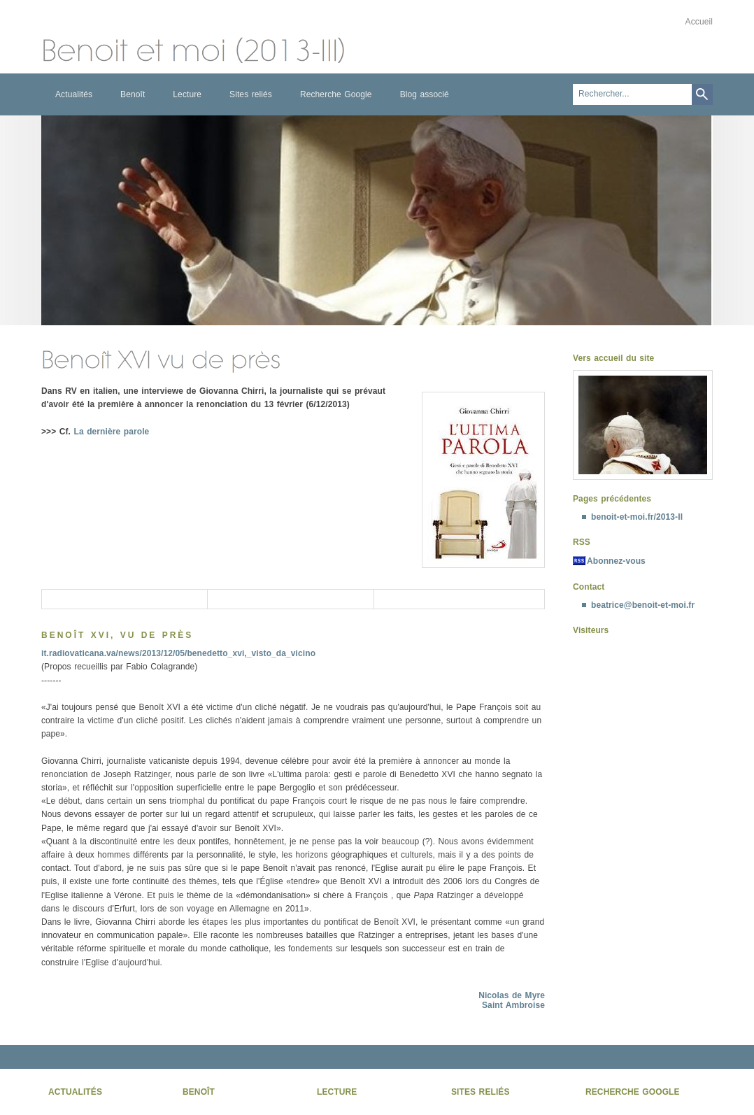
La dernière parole (112, 431)
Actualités (73, 94)
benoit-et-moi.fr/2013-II (637, 517)
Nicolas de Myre (511, 995)
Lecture (187, 94)
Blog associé (424, 94)
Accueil (699, 22)
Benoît (132, 94)
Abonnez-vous (616, 561)
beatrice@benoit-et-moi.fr (643, 605)
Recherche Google (336, 94)
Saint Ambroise (513, 1005)
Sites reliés (250, 94)
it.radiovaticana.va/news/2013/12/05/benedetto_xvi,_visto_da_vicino (178, 653)
